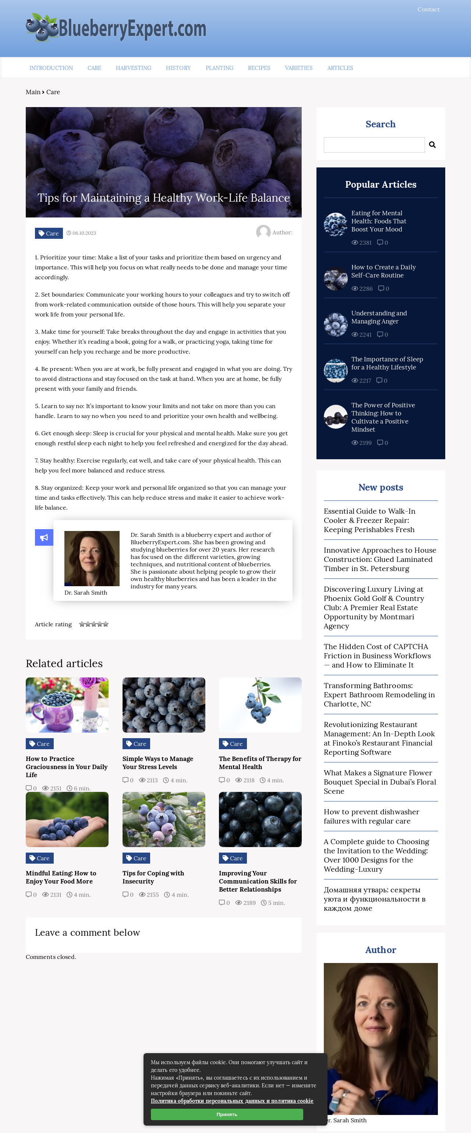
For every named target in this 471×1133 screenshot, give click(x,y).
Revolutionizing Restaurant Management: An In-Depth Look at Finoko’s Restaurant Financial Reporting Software (379, 738)
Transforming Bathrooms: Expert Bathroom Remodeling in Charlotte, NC (379, 694)
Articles (340, 67)
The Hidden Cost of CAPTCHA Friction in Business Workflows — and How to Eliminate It (377, 655)
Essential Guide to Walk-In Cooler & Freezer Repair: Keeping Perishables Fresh (369, 520)
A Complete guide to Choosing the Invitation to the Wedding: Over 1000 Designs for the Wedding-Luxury (376, 855)
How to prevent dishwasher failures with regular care (371, 816)
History (178, 67)
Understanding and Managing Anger (379, 317)
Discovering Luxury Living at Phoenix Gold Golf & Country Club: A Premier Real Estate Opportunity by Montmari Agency (374, 607)
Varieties (299, 67)
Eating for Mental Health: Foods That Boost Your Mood (379, 221)
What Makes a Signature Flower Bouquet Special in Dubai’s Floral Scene (380, 782)
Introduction (51, 67)
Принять (227, 1114)
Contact (429, 9)
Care (94, 67)
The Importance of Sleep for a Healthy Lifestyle (387, 363)
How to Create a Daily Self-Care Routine (383, 271)
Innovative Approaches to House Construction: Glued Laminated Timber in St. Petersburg (380, 559)
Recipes (259, 67)
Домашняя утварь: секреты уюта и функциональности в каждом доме (374, 899)
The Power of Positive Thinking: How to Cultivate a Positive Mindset (383, 417)
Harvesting (133, 67)
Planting (220, 67)
